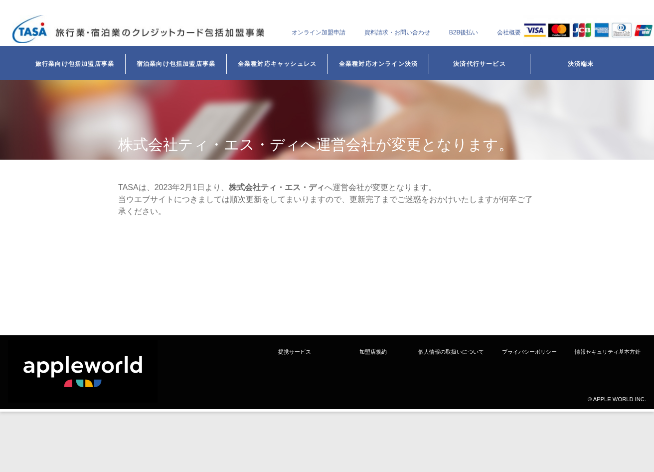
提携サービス (294, 352)
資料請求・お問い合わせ (397, 32)
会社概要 (509, 32)
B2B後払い (464, 32)
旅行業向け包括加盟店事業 (74, 63)
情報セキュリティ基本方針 (608, 352)
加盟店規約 (373, 352)
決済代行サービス (479, 63)
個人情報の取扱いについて (451, 352)
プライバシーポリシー (529, 352)
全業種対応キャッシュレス (277, 63)
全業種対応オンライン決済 (378, 63)
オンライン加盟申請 (318, 32)
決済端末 (581, 63)
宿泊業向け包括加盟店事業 (176, 63)
